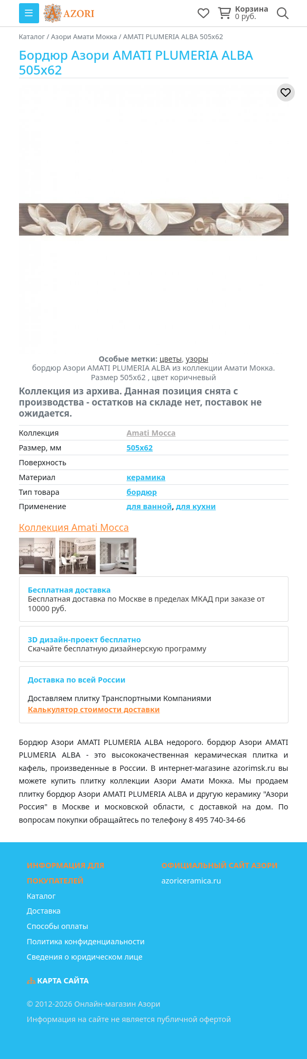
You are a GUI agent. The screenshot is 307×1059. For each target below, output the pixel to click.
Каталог (41, 896)
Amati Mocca (151, 433)
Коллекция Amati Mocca (74, 527)
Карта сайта (58, 980)
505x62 (140, 448)
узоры (197, 359)
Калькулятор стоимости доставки (94, 709)
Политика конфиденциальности (86, 941)
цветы (171, 359)
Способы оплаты (57, 926)
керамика (146, 477)
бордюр (142, 492)
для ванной (149, 506)
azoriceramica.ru (191, 881)
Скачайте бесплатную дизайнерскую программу (117, 643)
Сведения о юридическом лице (85, 957)
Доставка (44, 911)
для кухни (196, 506)
